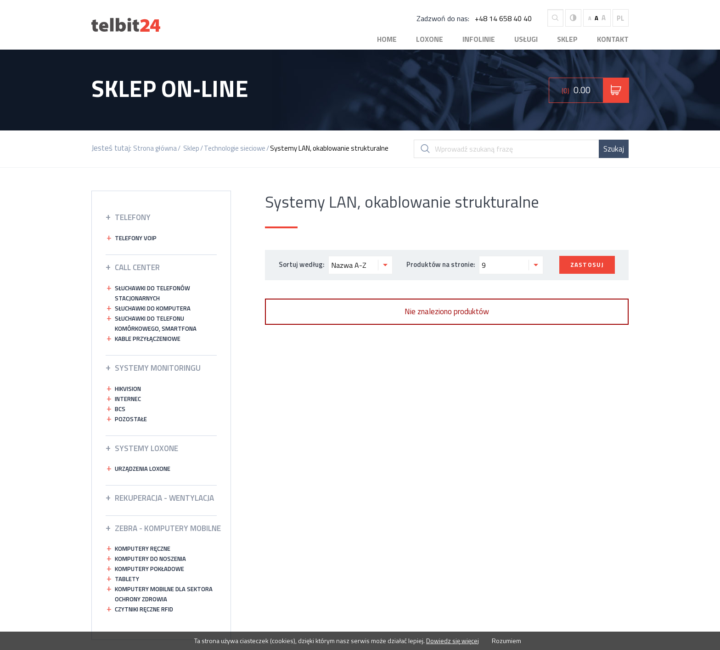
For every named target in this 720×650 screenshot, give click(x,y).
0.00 (576, 89)
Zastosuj (587, 264)
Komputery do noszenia (150, 558)
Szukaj (613, 149)
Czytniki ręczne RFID (144, 609)
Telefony (133, 217)
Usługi (526, 39)
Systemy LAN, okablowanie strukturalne (329, 148)
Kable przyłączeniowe (147, 338)
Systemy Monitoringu (158, 368)
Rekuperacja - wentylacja (164, 498)
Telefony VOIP (136, 238)
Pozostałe (131, 419)
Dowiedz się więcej (452, 640)
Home (387, 39)
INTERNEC (128, 398)
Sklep (567, 39)
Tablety (127, 578)
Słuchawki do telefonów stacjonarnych (152, 293)
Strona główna (155, 148)
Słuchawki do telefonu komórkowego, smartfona (156, 323)
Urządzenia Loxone (142, 468)
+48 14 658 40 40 (503, 18)
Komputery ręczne (142, 548)
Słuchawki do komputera (153, 308)
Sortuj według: (336, 265)
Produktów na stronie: (474, 265)
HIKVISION (128, 388)
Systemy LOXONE (146, 448)
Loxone (429, 39)
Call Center (137, 267)
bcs (120, 408)
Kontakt (613, 39)
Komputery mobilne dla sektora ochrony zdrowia (164, 594)
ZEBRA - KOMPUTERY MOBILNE (168, 528)
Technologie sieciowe (234, 148)
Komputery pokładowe (149, 568)
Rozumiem (505, 640)
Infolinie (478, 39)
